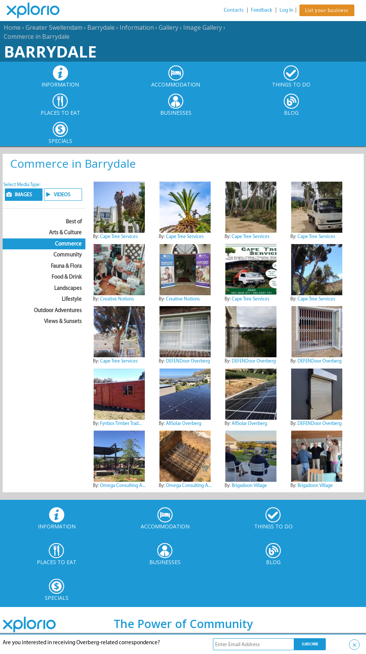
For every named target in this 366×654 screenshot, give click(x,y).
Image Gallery (202, 27)
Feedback (261, 10)
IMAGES (23, 194)
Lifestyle (72, 299)
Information (137, 27)
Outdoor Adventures (58, 310)
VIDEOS (62, 194)
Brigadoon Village (249, 485)
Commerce (68, 243)
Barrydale (101, 27)
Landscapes (68, 288)
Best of (74, 221)
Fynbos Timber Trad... (121, 423)
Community (67, 254)
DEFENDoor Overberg (188, 361)
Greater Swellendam (54, 27)
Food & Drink (67, 276)
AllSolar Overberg (183, 423)
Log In (286, 10)
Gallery (168, 27)
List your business (327, 10)
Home (12, 27)
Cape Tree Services (119, 236)
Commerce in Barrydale (37, 36)
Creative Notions (117, 299)
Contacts (234, 10)
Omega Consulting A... (123, 485)
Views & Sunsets (63, 321)
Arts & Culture (65, 232)
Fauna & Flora (66, 266)
